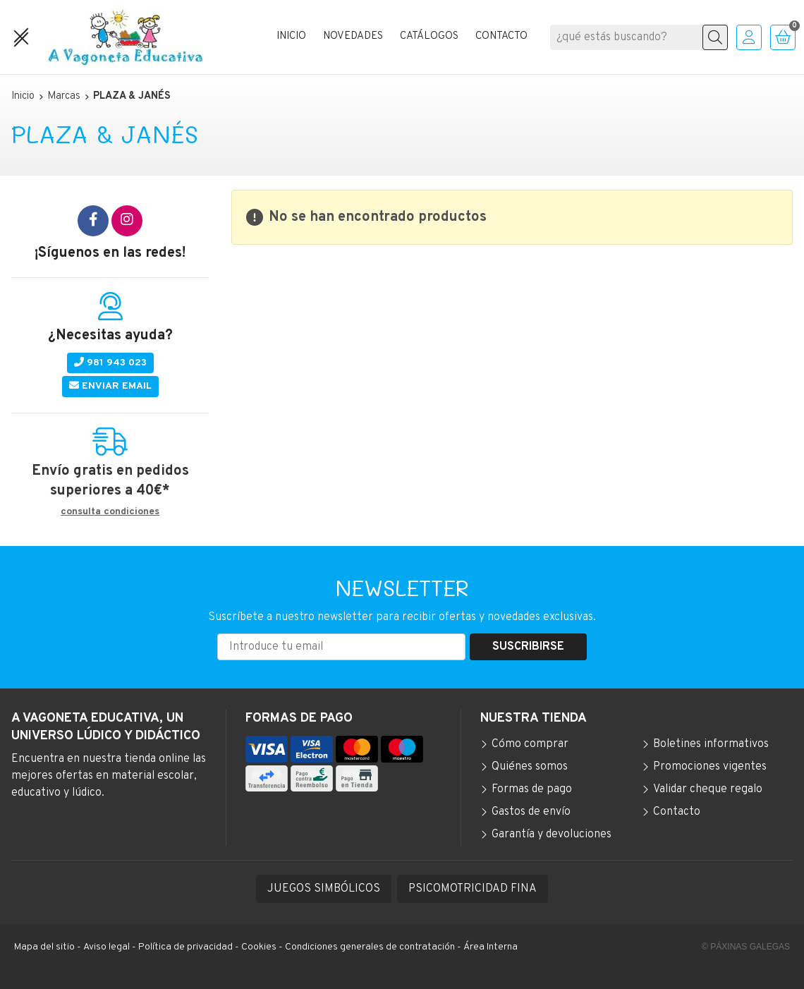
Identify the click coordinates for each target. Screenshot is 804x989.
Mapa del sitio (44, 947)
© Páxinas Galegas (746, 947)
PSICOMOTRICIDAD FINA (472, 889)
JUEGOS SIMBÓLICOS (323, 889)
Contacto (676, 812)
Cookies (258, 947)
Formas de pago (532, 789)
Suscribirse (528, 647)
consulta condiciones (110, 512)
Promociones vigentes (710, 767)
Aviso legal (106, 947)
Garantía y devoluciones (551, 834)
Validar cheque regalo (707, 789)
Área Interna (490, 947)
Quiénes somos (530, 767)
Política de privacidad (185, 947)
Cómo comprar (530, 744)
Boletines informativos (711, 744)
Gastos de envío (531, 812)
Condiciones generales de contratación (370, 947)
